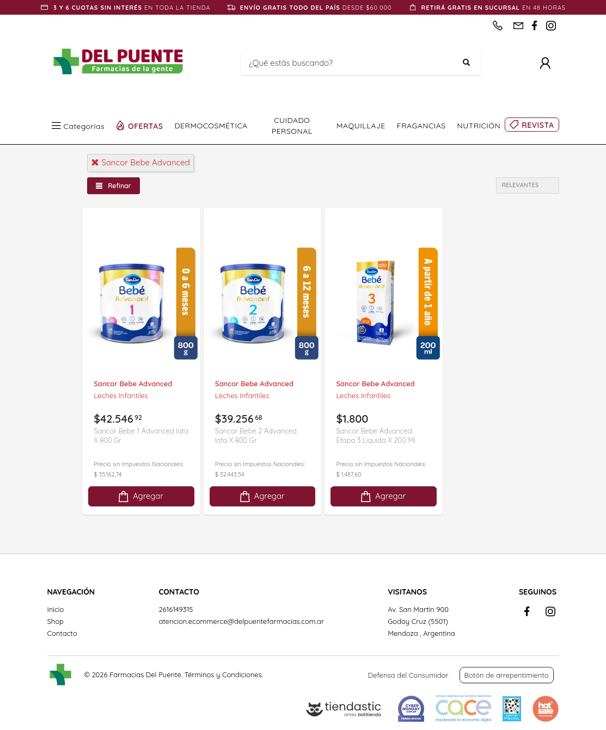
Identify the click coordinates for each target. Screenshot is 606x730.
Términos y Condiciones (223, 674)
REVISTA (538, 125)
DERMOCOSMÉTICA (211, 126)
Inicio (55, 609)
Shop (55, 621)
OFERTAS (145, 125)
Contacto (62, 633)
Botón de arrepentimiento (506, 675)
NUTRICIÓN (479, 126)
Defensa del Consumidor (408, 675)
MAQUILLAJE (360, 126)
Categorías (84, 125)
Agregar (140, 496)
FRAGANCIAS (421, 126)
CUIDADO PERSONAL (292, 125)
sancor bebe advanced (140, 162)
